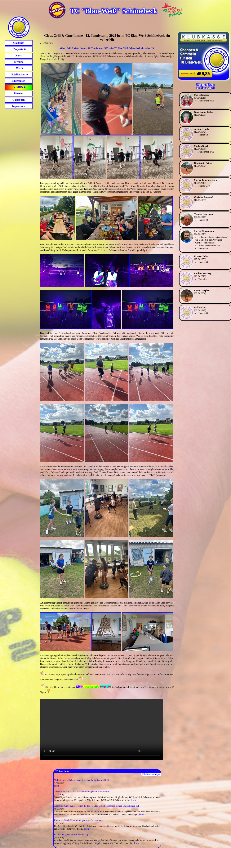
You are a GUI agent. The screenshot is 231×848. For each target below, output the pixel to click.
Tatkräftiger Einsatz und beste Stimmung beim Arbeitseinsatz (82, 791)
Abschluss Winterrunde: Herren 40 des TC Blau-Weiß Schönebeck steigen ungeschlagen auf (96, 806)
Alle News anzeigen (151, 774)
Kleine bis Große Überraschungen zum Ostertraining (78, 820)
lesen (56, 785)
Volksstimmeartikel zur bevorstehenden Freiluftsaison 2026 (81, 780)
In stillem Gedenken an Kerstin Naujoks (72, 834)
